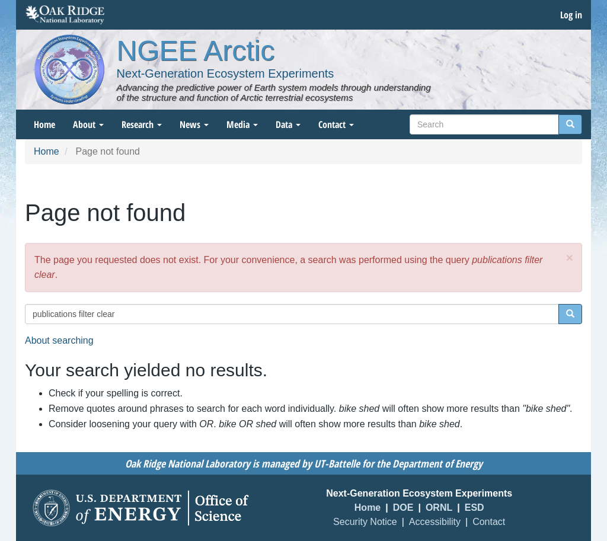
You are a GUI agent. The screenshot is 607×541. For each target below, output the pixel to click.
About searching (59, 340)
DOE (403, 507)
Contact (336, 124)
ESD (474, 507)
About (88, 124)
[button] (569, 257)
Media (242, 124)
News (194, 124)
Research (142, 124)
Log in (571, 14)
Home (44, 124)
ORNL (439, 507)
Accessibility (435, 522)
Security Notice (365, 522)
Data (288, 124)
